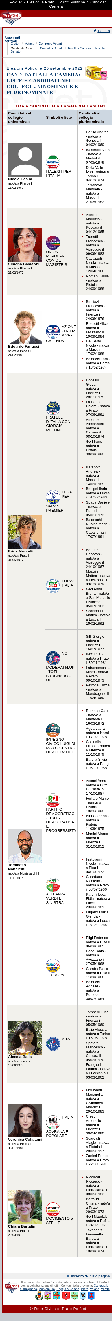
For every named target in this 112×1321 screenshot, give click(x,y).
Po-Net (15, 2)
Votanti (29, 43)
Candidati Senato (51, 48)
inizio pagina (99, 1276)
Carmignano (28, 1289)
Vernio (105, 1289)
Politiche (78, 2)
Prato (84, 1289)
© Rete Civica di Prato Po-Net (58, 1309)
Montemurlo (47, 1289)
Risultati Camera (79, 48)
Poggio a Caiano (67, 1289)
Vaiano (94, 1289)
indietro (103, 31)
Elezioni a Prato (40, 2)
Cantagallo (101, 1285)
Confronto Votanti (50, 43)
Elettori (15, 43)
